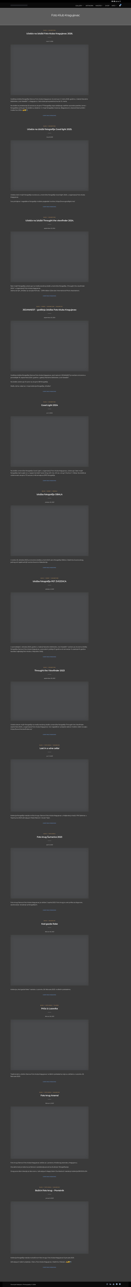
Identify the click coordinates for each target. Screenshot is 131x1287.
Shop (107, 5)
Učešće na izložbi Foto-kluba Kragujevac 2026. (49, 33)
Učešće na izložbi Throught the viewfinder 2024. (49, 220)
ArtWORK (89, 5)
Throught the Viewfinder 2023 (49, 670)
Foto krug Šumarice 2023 (49, 837)
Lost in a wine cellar (49, 748)
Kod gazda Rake (49, 924)
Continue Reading (49, 115)
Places (56, 1005)
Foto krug (47, 745)
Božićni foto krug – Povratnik (49, 1190)
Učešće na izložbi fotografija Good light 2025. (49, 129)
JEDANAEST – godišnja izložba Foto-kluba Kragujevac (49, 309)
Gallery (78, 5)
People (55, 491)
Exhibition (52, 30)
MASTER (99, 5)
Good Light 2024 (49, 405)
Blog (45, 30)
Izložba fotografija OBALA (49, 494)
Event (43, 306)
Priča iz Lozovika (49, 1008)
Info (113, 5)
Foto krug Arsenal (50, 1095)
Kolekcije (59, 306)
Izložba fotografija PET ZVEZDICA (49, 581)
